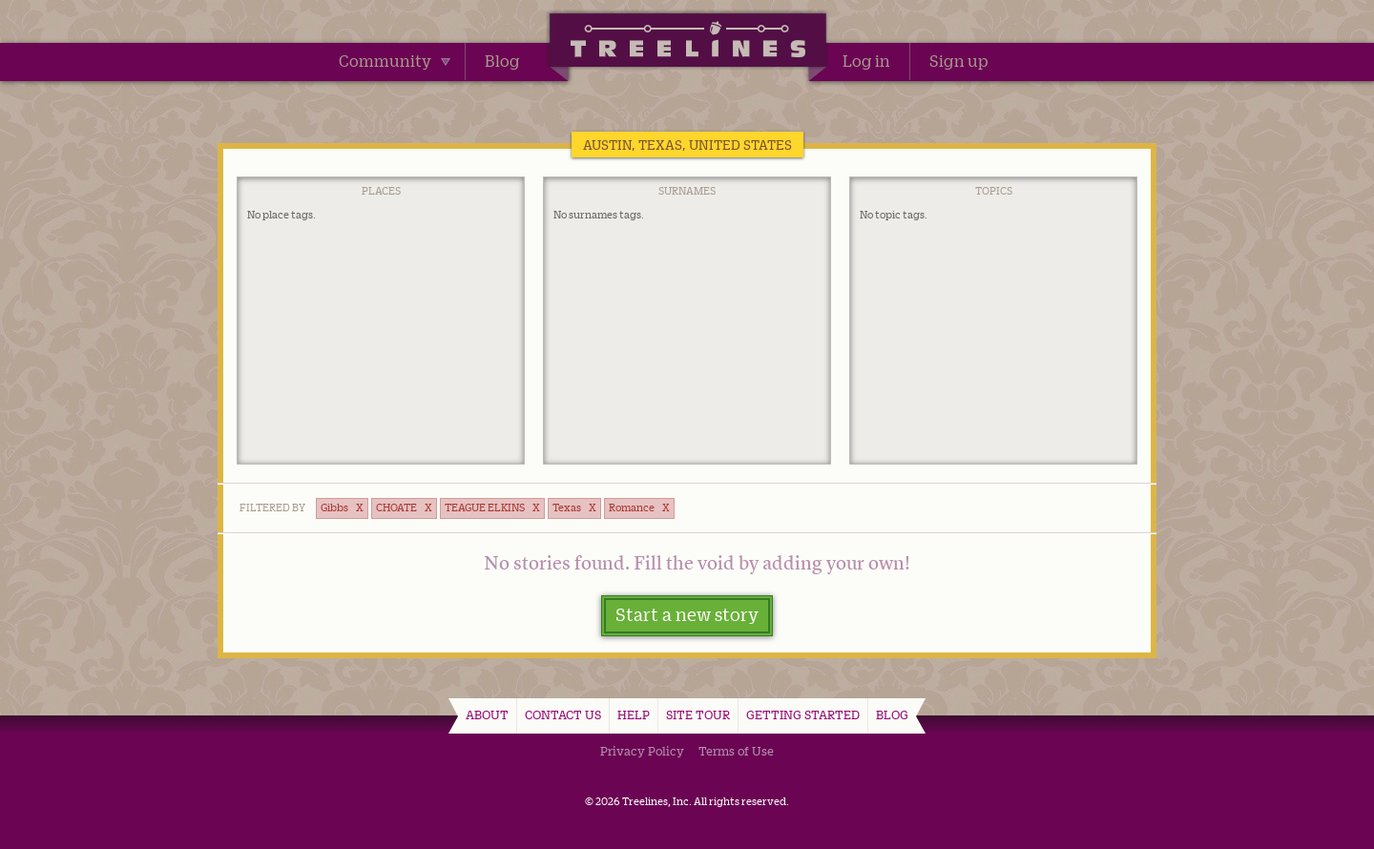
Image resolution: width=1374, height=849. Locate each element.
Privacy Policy (642, 750)
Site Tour (698, 714)
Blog (502, 61)
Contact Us (563, 714)
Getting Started (803, 714)
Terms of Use (736, 750)
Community (394, 61)
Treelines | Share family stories (687, 43)
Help (633, 714)
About (487, 714)
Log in (866, 61)
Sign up (959, 61)
